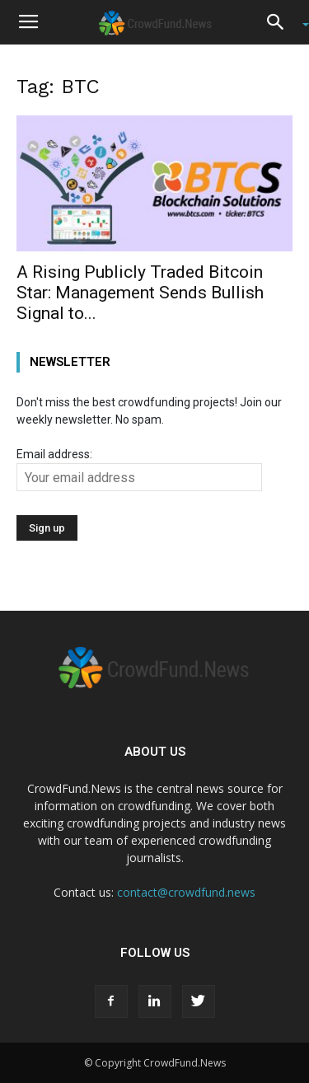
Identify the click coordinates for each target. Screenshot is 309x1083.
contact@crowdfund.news (186, 892)
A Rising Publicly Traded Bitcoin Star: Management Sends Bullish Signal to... (140, 292)
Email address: (139, 469)
